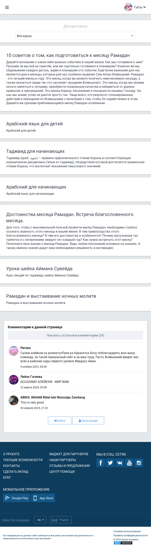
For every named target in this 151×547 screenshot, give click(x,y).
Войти (59, 420)
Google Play (16, 498)
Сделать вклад (15, 471)
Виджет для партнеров (68, 454)
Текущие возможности (23, 460)
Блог (7, 477)
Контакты (11, 466)
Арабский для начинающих (36, 187)
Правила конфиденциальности (130, 535)
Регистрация (88, 420)
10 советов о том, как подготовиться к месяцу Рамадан (68, 55)
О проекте (11, 454)
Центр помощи (62, 471)
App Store (43, 498)
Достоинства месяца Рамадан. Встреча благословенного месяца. (70, 217)
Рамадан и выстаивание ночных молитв (51, 296)
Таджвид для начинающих (35, 151)
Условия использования (127, 531)
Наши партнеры (62, 460)
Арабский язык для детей (34, 123)
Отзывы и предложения (69, 466)
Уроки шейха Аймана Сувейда (39, 268)
